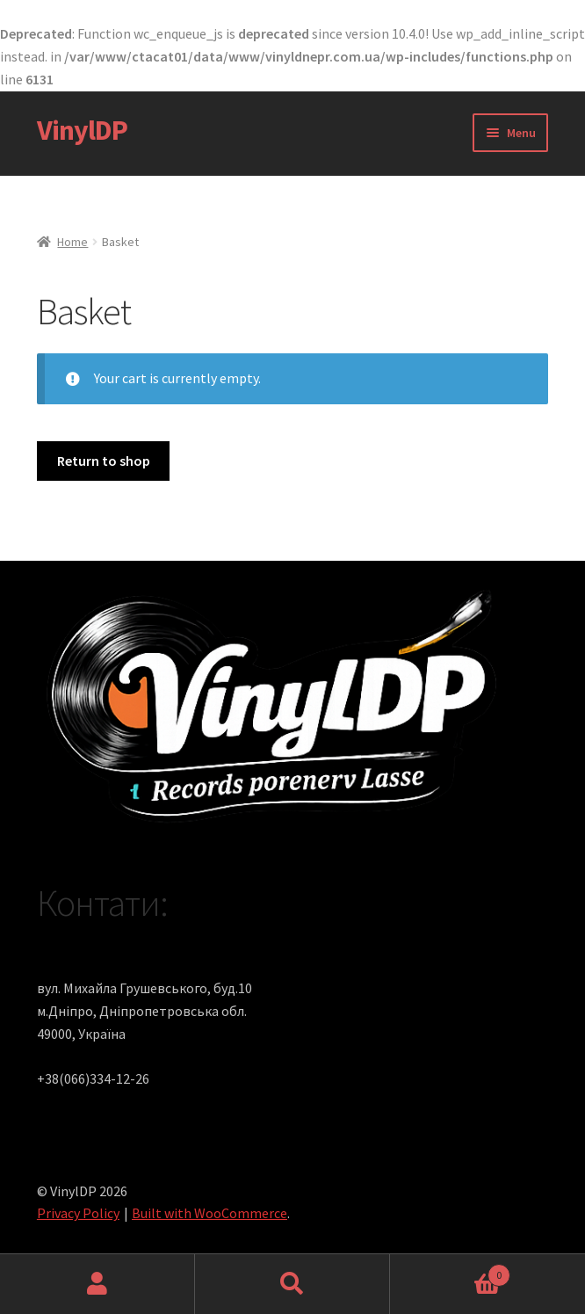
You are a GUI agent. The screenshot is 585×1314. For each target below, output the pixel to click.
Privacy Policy (78, 1213)
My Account (97, 1284)
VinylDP (82, 130)
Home (72, 242)
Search (292, 1284)
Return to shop (103, 460)
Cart (450, 1271)
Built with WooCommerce (209, 1213)
